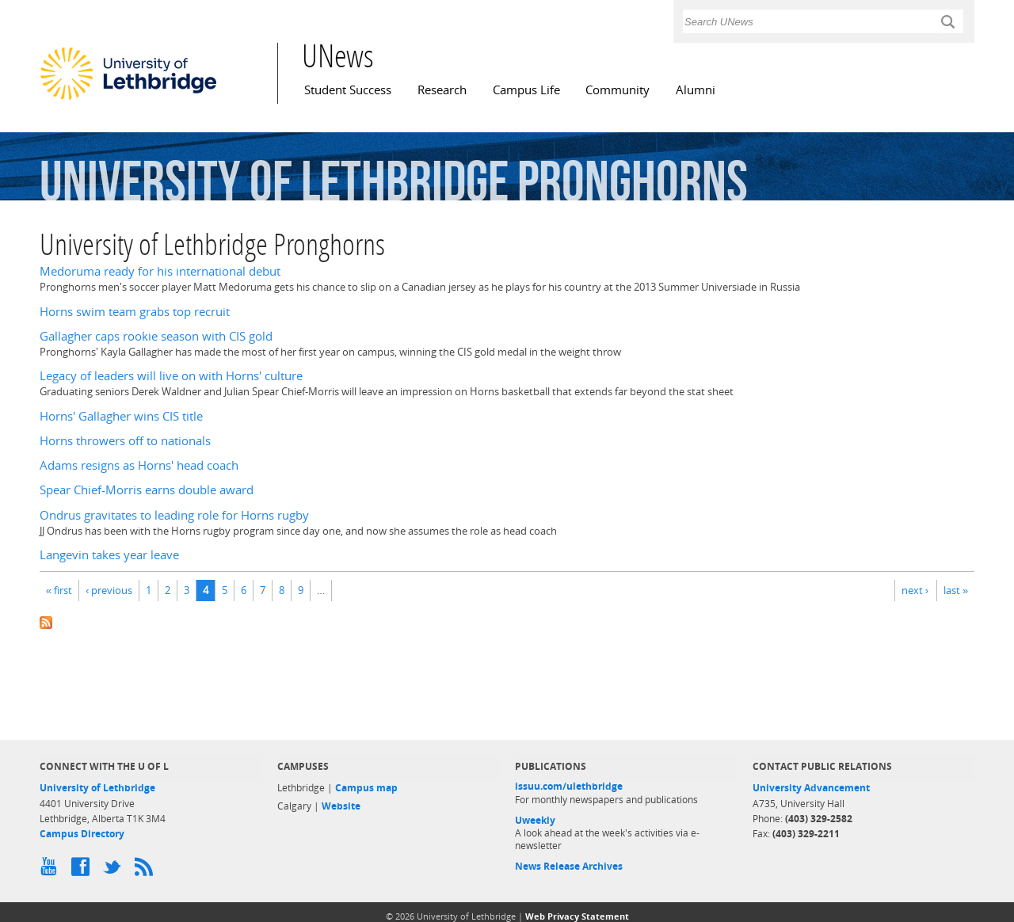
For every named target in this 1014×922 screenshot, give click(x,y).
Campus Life (526, 90)
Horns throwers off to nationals (125, 440)
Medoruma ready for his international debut (160, 271)
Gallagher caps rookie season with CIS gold (156, 336)
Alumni (695, 90)
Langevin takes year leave (109, 555)
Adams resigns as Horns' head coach (139, 465)
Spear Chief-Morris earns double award (147, 490)
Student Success (347, 90)
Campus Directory (82, 834)
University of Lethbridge (97, 788)
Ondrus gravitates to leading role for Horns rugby (174, 515)
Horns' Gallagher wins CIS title (121, 416)
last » (955, 590)
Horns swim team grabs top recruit (135, 311)
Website (341, 806)
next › (915, 590)
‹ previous (109, 590)
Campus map (366, 788)
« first (59, 590)
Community (617, 90)
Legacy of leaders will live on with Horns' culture (171, 376)
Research (442, 90)
